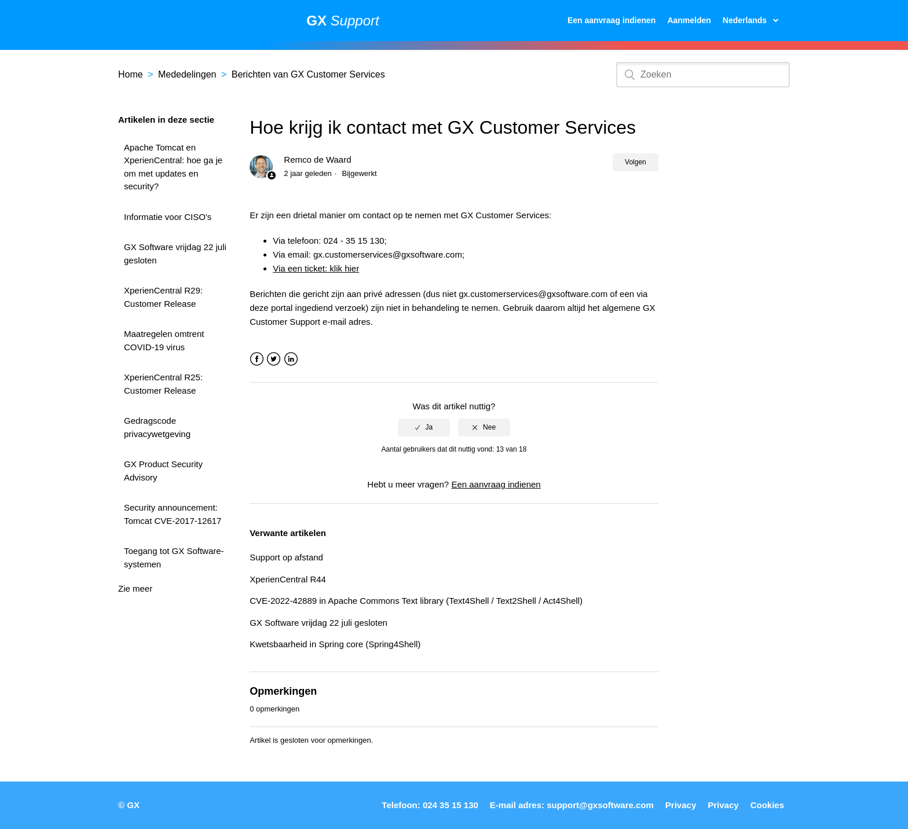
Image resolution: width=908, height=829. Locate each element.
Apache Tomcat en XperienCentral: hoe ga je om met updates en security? (173, 167)
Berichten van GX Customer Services (308, 74)
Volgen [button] (635, 162)
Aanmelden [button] (689, 20)
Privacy (680, 805)
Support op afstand (286, 557)
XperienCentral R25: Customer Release (163, 383)
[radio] (424, 427)
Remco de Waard (317, 159)
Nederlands (746, 20)
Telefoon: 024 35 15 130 (430, 805)
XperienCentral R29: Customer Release (163, 297)
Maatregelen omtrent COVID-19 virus (164, 340)
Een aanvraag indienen (612, 20)
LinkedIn (291, 359)
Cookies (767, 805)
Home (130, 74)
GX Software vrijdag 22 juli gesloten (175, 253)
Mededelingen (187, 74)
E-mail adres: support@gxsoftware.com (572, 805)
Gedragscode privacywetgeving (157, 427)
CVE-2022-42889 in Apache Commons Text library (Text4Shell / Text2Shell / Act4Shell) (416, 601)
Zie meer (135, 588)
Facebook (257, 359)
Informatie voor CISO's (167, 217)
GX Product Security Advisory (163, 470)
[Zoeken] (703, 74)
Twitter (273, 359)
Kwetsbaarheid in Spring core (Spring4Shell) (335, 644)
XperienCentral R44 (288, 579)
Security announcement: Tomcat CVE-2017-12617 (172, 514)
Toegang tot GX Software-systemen (174, 557)
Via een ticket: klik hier (316, 268)
